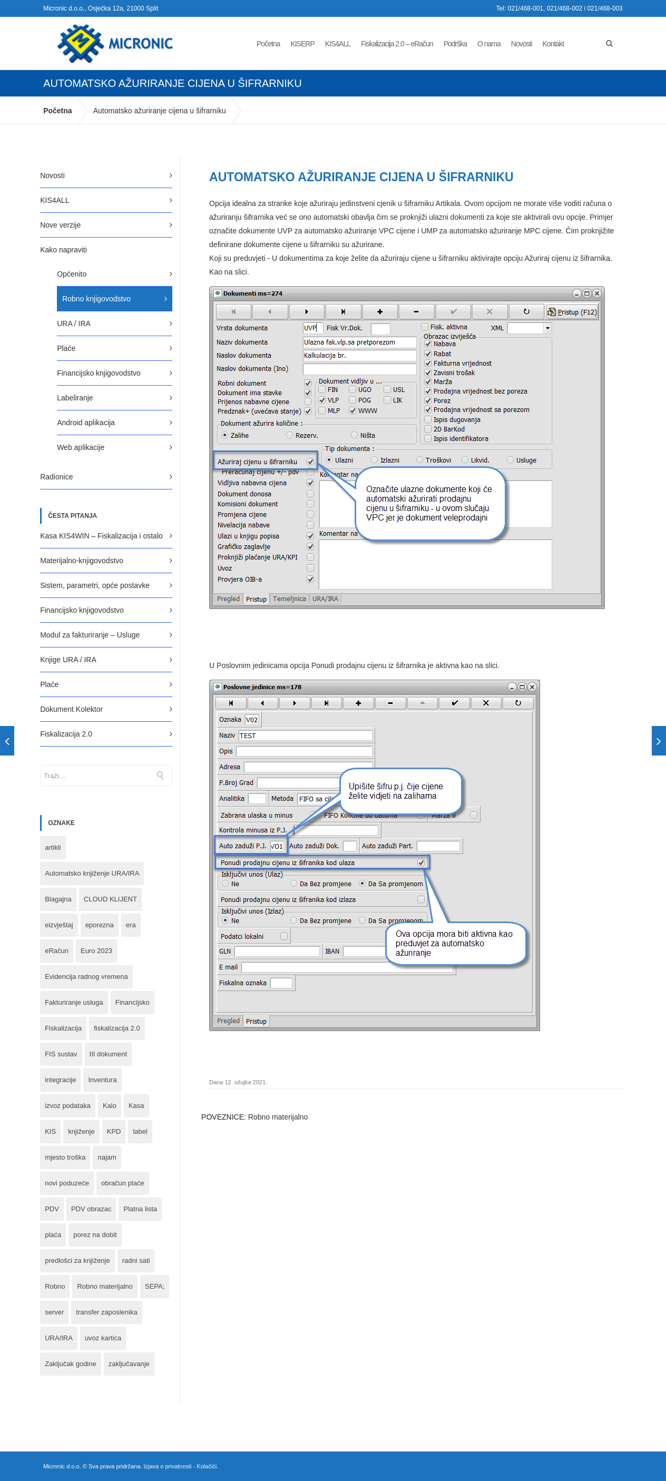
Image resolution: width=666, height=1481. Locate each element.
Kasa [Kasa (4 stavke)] (136, 1106)
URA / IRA (74, 323)
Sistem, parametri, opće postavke (95, 585)
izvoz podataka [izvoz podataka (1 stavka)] (68, 1106)
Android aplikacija (86, 422)
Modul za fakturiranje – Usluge (90, 635)
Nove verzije (60, 225)
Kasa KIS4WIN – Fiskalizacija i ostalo (101, 536)
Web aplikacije (80, 447)
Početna (268, 44)
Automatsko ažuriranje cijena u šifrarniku (159, 110)
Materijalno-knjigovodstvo (81, 560)
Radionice (56, 477)
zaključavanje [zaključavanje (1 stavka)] (129, 1364)
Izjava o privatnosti (167, 1466)
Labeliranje (75, 398)
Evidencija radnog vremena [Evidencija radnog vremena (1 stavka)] (86, 976)
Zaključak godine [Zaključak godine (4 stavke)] (70, 1364)
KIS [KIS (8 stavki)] (50, 1131)
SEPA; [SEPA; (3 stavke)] (154, 1286)
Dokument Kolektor (71, 709)
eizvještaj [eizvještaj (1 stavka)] (59, 925)
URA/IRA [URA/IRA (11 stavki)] (59, 1338)
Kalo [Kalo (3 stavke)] (109, 1106)
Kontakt (553, 44)
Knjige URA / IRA (68, 659)
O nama (489, 44)
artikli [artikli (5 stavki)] (53, 847)
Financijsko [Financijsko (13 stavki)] (132, 1002)
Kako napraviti (63, 250)
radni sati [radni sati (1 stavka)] (136, 1260)
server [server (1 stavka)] (54, 1312)
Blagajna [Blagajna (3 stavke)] (58, 899)
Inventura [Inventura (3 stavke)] (102, 1080)
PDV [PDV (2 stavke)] (52, 1209)
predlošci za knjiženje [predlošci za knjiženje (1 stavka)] (77, 1260)
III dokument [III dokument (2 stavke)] (109, 1054)
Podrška (455, 44)
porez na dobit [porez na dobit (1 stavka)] (94, 1235)
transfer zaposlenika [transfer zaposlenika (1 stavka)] (106, 1312)
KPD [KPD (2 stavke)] (114, 1131)
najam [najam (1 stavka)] (106, 1157)
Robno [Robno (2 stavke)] (55, 1286)
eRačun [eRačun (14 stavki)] (56, 951)
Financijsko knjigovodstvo (99, 373)
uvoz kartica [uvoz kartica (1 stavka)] (103, 1338)
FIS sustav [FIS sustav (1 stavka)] (61, 1054)
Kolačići (207, 1466)
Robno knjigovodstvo (96, 299)
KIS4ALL (337, 44)
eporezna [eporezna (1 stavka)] (99, 925)
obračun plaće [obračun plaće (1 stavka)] (122, 1183)
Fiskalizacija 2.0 (66, 734)
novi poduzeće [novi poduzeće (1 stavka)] (67, 1183)
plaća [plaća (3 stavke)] (53, 1235)
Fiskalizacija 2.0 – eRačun (397, 44)
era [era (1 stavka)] (131, 925)
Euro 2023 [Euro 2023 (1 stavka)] (96, 951)
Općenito (71, 274)
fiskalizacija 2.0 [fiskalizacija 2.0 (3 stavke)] (117, 1028)
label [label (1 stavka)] (140, 1131)
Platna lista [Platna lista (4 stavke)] (140, 1209)
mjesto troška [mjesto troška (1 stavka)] (65, 1157)
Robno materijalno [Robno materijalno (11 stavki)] (105, 1286)
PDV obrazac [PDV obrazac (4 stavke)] (91, 1209)
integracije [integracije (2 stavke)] (60, 1080)
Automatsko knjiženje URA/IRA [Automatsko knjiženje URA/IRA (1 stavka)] (92, 873)
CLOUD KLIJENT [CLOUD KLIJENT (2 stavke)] (110, 899)
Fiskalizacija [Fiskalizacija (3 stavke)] (63, 1028)
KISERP (302, 44)
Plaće (66, 348)
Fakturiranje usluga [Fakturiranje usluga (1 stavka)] (74, 1002)
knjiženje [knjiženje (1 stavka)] (81, 1131)
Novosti (521, 44)
